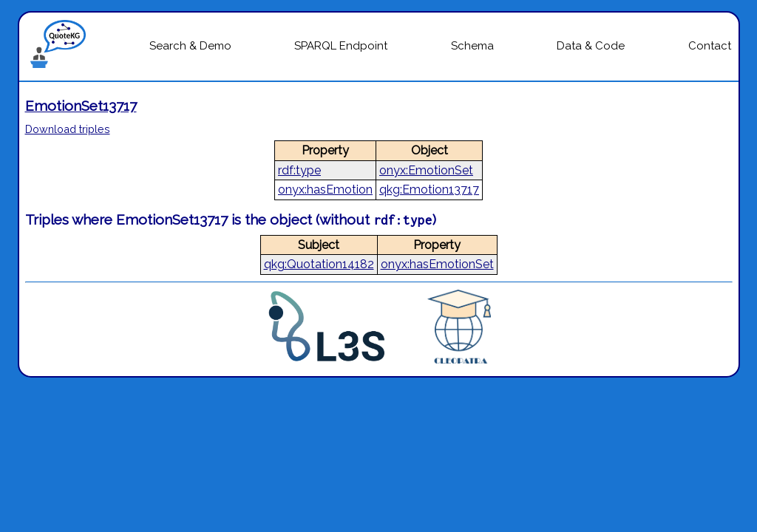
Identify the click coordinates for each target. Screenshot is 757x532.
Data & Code (591, 45)
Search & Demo (190, 45)
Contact (709, 45)
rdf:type (299, 170)
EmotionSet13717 (81, 106)
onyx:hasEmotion (325, 190)
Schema (472, 45)
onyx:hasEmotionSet (437, 264)
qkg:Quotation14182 (319, 264)
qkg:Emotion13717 (429, 190)
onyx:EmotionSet (426, 170)
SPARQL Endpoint (340, 45)
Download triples (67, 129)
